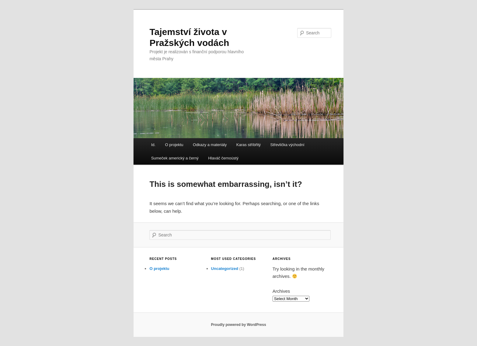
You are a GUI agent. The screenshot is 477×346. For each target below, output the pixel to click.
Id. (153, 144)
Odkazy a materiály (210, 144)
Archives (281, 291)
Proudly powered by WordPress (238, 325)
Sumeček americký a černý (175, 158)
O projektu (174, 144)
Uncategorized (224, 268)
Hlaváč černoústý (223, 158)
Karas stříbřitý (248, 144)
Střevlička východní (287, 144)
